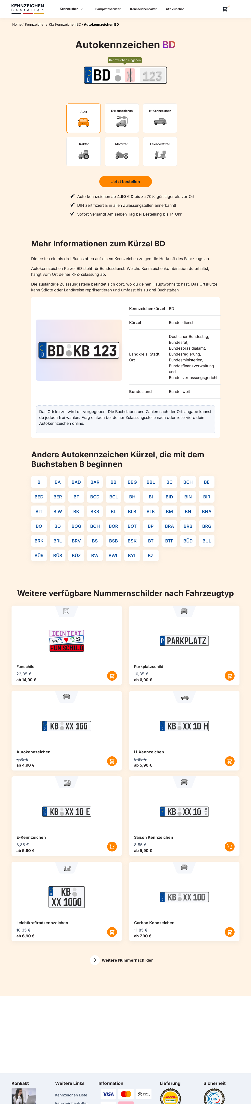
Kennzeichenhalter (143, 9)
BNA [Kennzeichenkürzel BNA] (207, 511)
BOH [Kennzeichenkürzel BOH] (95, 526)
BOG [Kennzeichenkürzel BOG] (76, 526)
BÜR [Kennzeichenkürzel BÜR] (39, 555)
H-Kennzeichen (149, 751)
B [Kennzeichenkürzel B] (39, 482)
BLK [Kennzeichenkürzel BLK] (151, 511)
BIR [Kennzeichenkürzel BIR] (206, 496)
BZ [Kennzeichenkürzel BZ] (151, 555)
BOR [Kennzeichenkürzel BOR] (113, 526)
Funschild (25, 666)
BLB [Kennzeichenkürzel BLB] (132, 511)
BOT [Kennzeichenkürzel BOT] (132, 526)
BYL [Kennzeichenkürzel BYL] (132, 555)
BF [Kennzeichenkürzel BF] (76, 496)
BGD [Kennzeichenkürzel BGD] (95, 496)
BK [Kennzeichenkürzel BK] (76, 511)
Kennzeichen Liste (71, 1095)
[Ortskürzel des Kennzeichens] (102, 75)
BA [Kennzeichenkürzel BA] (58, 482)
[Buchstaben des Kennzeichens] (130, 75)
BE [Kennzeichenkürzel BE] (207, 482)
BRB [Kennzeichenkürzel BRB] (188, 526)
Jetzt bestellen (125, 181)
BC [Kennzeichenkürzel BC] (169, 482)
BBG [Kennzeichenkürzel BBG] (132, 482)
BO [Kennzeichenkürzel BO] (39, 526)
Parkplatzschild (148, 666)
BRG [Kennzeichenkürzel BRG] (206, 526)
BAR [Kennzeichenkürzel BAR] (95, 482)
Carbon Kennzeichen (154, 922)
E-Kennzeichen (31, 837)
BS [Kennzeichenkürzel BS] (95, 540)
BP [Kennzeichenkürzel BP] (151, 526)
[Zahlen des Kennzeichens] (152, 75)
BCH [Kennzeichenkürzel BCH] (188, 482)
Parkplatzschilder (108, 9)
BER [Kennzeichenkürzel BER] (57, 496)
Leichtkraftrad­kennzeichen (42, 922)
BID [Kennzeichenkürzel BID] (169, 496)
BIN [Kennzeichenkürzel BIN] (188, 496)
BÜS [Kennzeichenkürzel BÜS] (57, 555)
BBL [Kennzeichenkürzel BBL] (151, 482)
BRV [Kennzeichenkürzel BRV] (76, 540)
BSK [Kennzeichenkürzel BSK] (132, 540)
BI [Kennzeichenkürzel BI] (151, 496)
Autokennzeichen (33, 751)
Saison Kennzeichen (153, 837)
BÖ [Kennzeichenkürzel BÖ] (57, 526)
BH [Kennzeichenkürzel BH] (132, 496)
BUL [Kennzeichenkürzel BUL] (206, 540)
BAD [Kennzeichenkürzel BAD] (76, 482)
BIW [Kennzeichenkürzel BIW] (57, 511)
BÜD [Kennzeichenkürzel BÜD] (188, 540)
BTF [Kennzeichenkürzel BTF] (169, 540)
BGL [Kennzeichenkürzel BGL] (113, 496)
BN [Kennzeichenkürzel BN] (188, 511)
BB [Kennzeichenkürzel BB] (113, 482)
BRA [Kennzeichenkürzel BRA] (169, 526)
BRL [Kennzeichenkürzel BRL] (57, 540)
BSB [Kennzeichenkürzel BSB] (113, 540)
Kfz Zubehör (175, 9)
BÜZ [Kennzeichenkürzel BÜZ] (76, 555)
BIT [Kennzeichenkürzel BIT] (39, 511)
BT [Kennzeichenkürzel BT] (151, 540)
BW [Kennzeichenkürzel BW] (95, 555)
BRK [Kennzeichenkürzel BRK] (39, 540)
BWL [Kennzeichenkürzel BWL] (113, 555)
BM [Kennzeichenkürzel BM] (169, 511)
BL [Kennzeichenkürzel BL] (113, 511)
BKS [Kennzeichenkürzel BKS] (94, 511)
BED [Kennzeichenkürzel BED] (39, 496)
